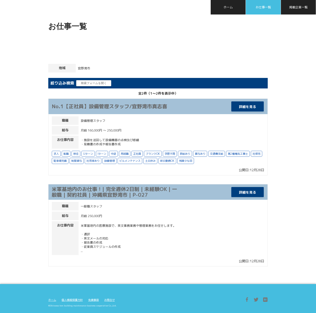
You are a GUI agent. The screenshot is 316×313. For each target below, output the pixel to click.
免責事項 (93, 300)
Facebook (246, 299)
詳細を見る (247, 106)
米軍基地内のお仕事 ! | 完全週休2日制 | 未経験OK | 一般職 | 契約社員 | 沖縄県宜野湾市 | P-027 (114, 191)
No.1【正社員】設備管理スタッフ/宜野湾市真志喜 (109, 106)
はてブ (265, 299)
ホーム (52, 300)
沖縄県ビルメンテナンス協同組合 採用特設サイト (64, 7)
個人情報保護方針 (72, 300)
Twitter (256, 299)
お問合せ (109, 300)
